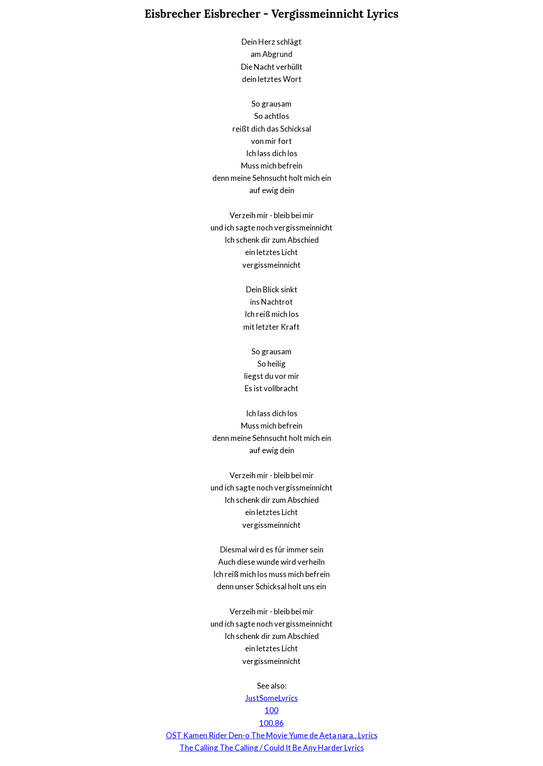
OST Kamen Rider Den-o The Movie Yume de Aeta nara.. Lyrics (272, 735)
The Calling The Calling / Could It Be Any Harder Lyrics (271, 747)
